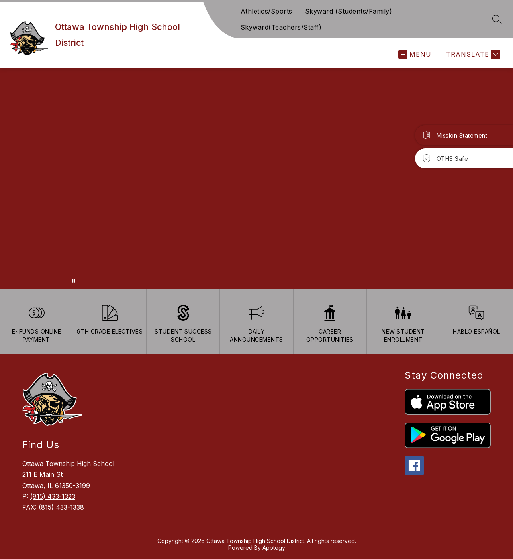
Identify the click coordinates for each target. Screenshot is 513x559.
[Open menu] (414, 54)
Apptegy (273, 547)
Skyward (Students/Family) (348, 11)
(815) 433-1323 (52, 496)
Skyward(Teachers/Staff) (281, 27)
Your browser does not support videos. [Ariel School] (256, 178)
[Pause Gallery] (73, 281)
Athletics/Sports (266, 11)
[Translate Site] (472, 54)
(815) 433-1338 (61, 507)
